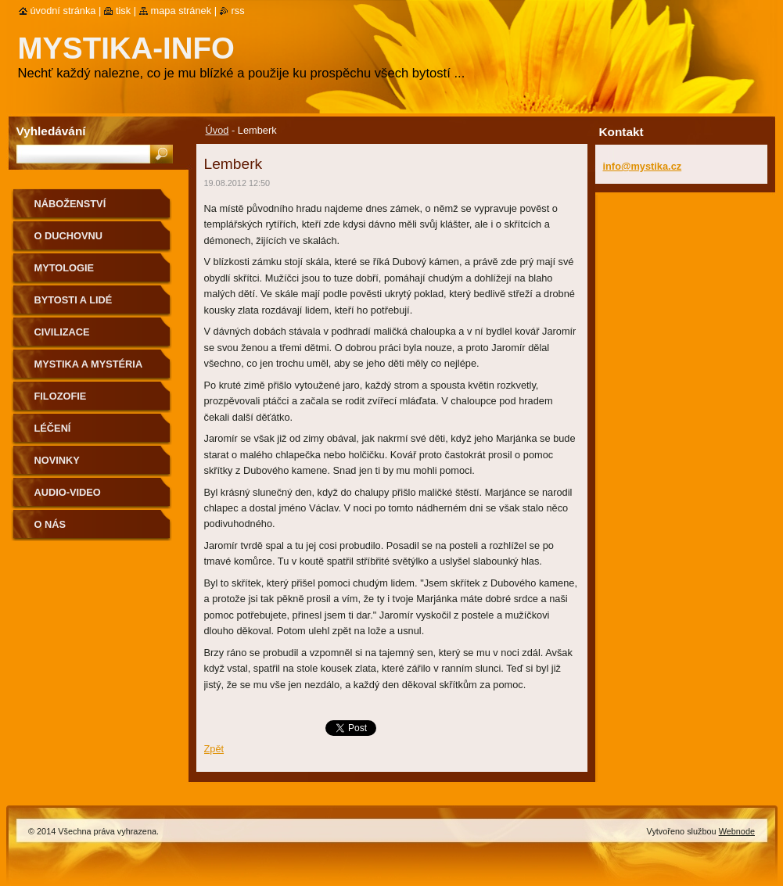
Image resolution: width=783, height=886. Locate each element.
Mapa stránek (181, 10)
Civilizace (62, 332)
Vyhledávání (51, 131)
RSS (238, 10)
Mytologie (64, 268)
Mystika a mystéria (88, 364)
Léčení (52, 428)
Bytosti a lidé (73, 300)
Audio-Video (67, 492)
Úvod (217, 130)
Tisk (123, 10)
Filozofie (60, 396)
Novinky (57, 460)
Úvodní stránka (63, 10)
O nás (50, 524)
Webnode (737, 831)
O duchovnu (68, 236)
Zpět (214, 749)
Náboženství (70, 204)
